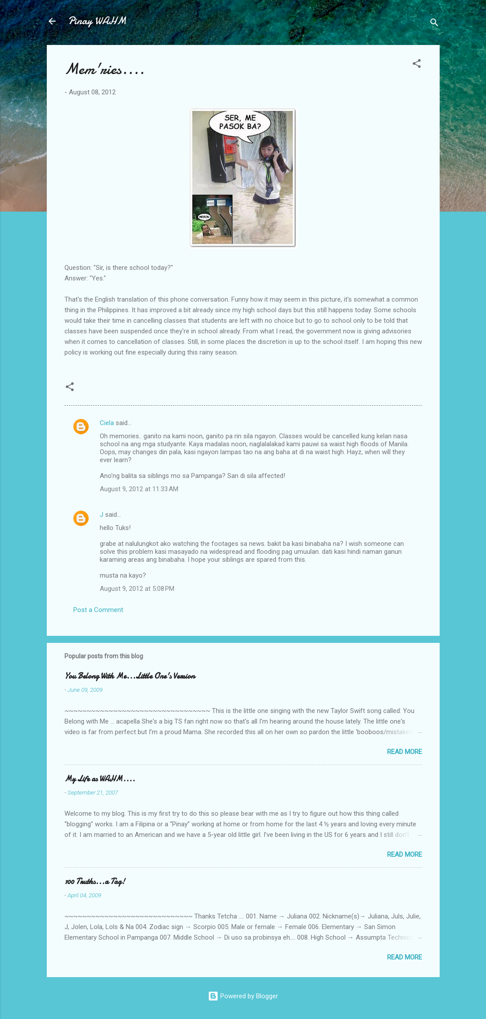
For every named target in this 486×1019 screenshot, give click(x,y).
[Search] (434, 24)
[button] (416, 65)
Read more (404, 752)
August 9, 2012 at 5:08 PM (137, 589)
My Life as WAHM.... (99, 778)
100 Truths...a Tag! (94, 881)
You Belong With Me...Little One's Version (129, 676)
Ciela (107, 423)
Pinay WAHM (97, 21)
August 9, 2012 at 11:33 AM (139, 489)
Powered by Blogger (243, 996)
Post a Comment (98, 610)
